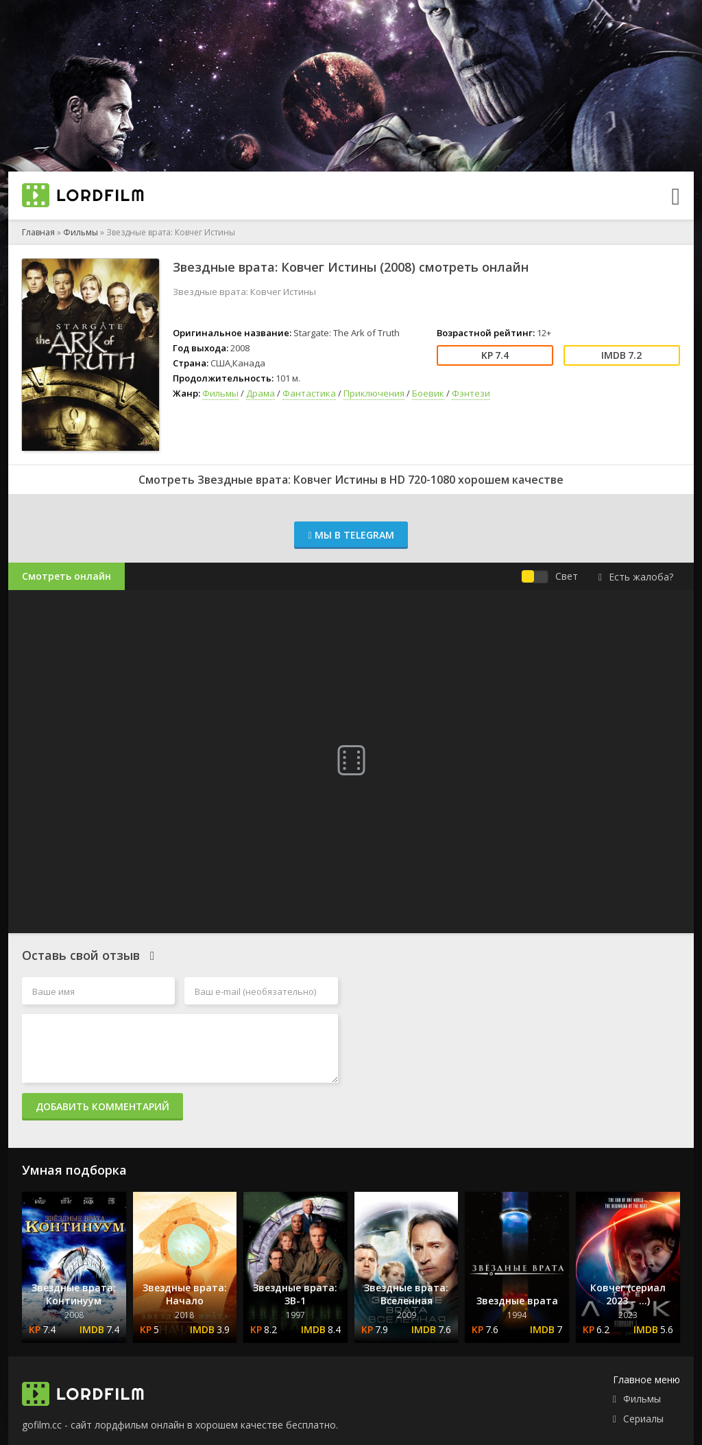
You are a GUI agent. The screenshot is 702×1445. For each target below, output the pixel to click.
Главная (38, 232)
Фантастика (309, 393)
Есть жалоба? (635, 576)
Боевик (428, 393)
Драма (260, 393)
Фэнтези (471, 393)
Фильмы (80, 232)
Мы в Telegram (351, 534)
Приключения (373, 393)
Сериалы (643, 1418)
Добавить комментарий (102, 1106)
